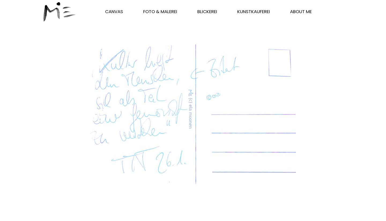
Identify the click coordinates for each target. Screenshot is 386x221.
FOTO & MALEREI (160, 11)
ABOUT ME (301, 11)
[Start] (59, 11)
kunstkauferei (253, 11)
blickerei (207, 11)
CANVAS (114, 11)
